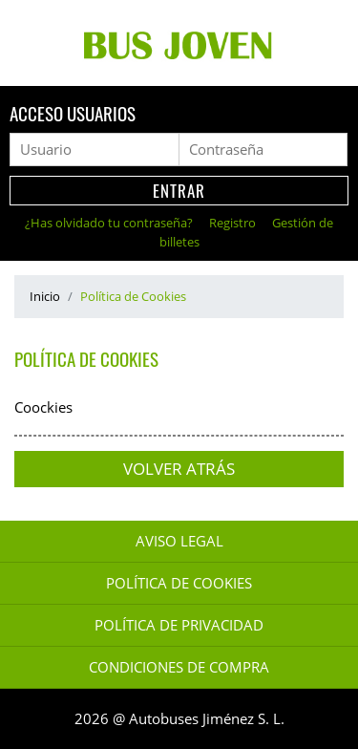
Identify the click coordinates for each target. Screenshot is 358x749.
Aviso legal (179, 541)
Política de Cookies (179, 583)
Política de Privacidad (179, 625)
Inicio (45, 296)
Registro (234, 222)
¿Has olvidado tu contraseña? (110, 222)
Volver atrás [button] (179, 469)
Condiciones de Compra (179, 667)
